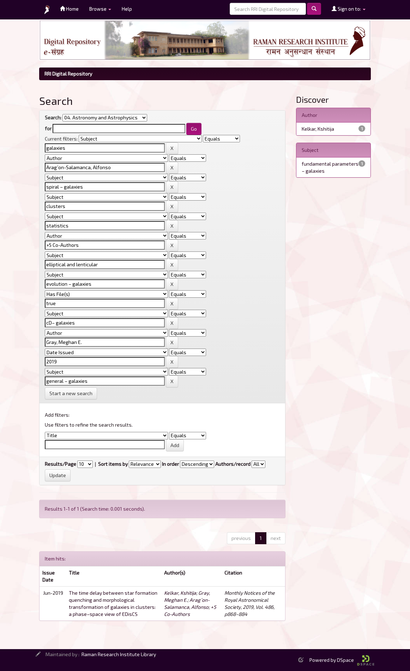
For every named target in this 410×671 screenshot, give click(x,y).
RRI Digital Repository (68, 74)
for (48, 128)
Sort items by (113, 464)
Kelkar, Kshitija (180, 593)
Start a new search (70, 393)
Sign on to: (349, 9)
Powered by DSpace (341, 660)
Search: (53, 117)
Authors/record (233, 464)
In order (170, 464)
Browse (100, 9)
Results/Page (60, 464)
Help (127, 9)
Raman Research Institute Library (119, 654)
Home (69, 9)
